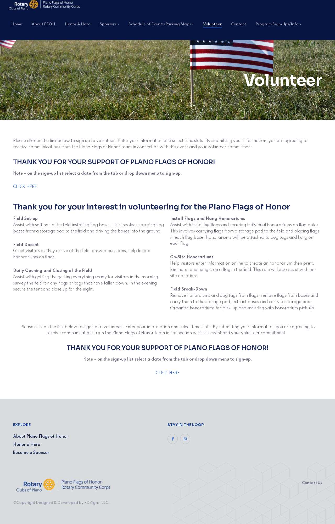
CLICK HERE (25, 187)
